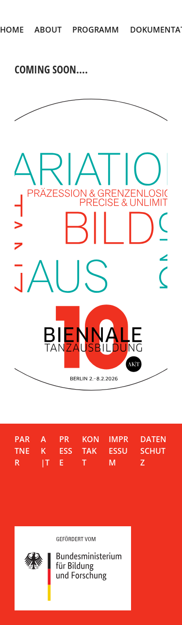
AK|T (45, 451)
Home (12, 29)
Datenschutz (153, 451)
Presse (65, 451)
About (48, 29)
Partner (22, 451)
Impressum (118, 451)
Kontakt (90, 451)
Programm (95, 29)
